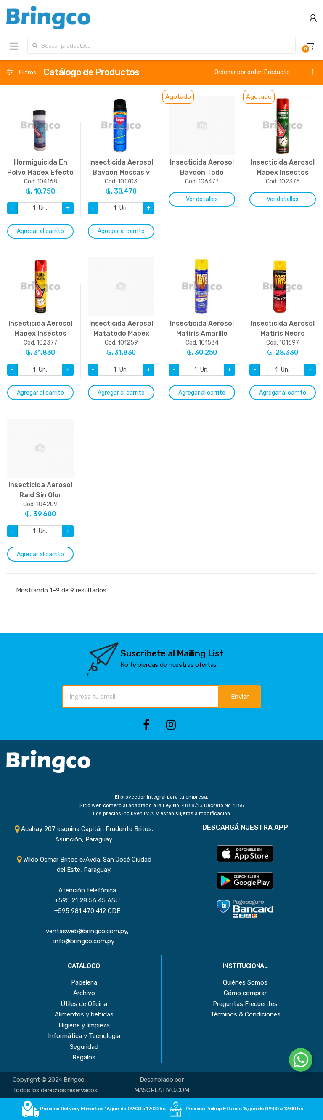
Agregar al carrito (40, 231)
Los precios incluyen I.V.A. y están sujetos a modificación (161, 813)
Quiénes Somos (245, 982)
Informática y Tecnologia (84, 1036)
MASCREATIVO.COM (161, 1090)
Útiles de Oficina (84, 1004)
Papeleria (84, 982)
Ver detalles (202, 199)
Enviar (240, 697)
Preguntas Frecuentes (245, 1004)
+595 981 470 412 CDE (84, 911)
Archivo (84, 993)
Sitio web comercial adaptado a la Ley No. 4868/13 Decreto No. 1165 (161, 805)
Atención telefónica (84, 890)
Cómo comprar (245, 993)
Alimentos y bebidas (84, 1014)
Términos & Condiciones (245, 1014)
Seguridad (84, 1047)
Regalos (83, 1057)
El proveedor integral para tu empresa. (161, 797)
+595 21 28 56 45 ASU (84, 900)
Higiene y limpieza (84, 1025)
